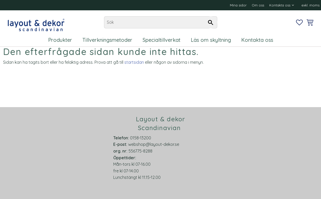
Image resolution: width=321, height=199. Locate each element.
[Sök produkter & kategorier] (160, 22)
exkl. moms (310, 5)
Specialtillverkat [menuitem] (161, 40)
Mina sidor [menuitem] (238, 5)
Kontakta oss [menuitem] (279, 5)
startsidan (134, 62)
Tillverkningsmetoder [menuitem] (107, 40)
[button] (299, 22)
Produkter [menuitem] (60, 40)
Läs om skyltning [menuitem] (211, 40)
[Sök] (210, 22)
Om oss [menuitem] (258, 5)
